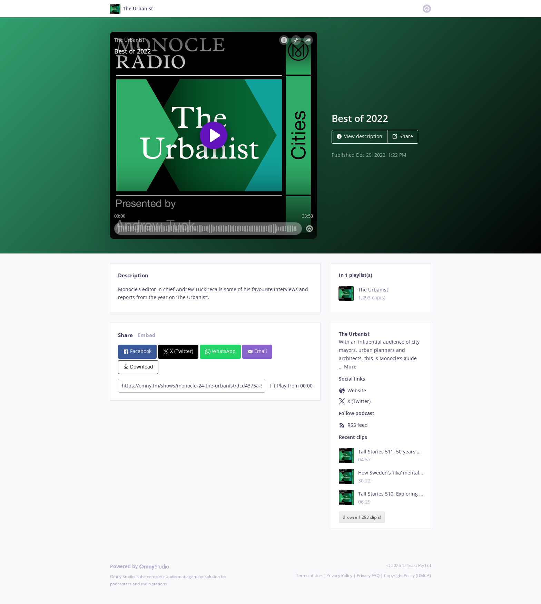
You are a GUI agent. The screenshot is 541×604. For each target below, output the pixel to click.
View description (359, 136)
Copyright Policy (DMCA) (407, 575)
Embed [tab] (147, 335)
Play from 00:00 (291, 385)
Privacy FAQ (368, 575)
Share (402, 136)
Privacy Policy (339, 575)
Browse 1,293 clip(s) (362, 517)
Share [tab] (125, 335)
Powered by (139, 566)
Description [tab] (133, 275)
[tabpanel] (215, 293)
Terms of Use (309, 575)
